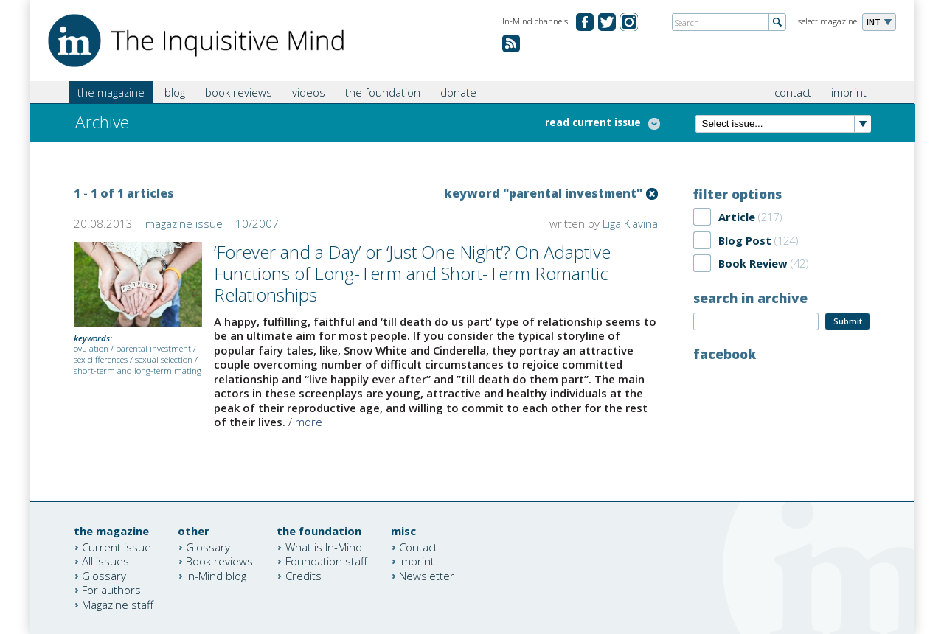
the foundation (382, 92)
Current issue (116, 546)
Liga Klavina (630, 223)
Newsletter (426, 575)
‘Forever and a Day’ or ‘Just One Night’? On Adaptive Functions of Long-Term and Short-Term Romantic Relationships (412, 273)
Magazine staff (117, 603)
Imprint (416, 561)
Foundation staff (326, 561)
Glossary (104, 575)
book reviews (238, 92)
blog (174, 92)
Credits (303, 575)
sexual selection (163, 359)
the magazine (111, 92)
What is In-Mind (323, 546)
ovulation (91, 348)
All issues (105, 561)
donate (458, 92)
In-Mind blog (216, 575)
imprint (849, 92)
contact (792, 92)
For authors (111, 589)
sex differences (101, 359)
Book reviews (219, 561)
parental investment (153, 348)
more (308, 421)
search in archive (750, 298)
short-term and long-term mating (137, 370)
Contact (418, 546)
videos (308, 92)
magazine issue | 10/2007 (212, 223)
